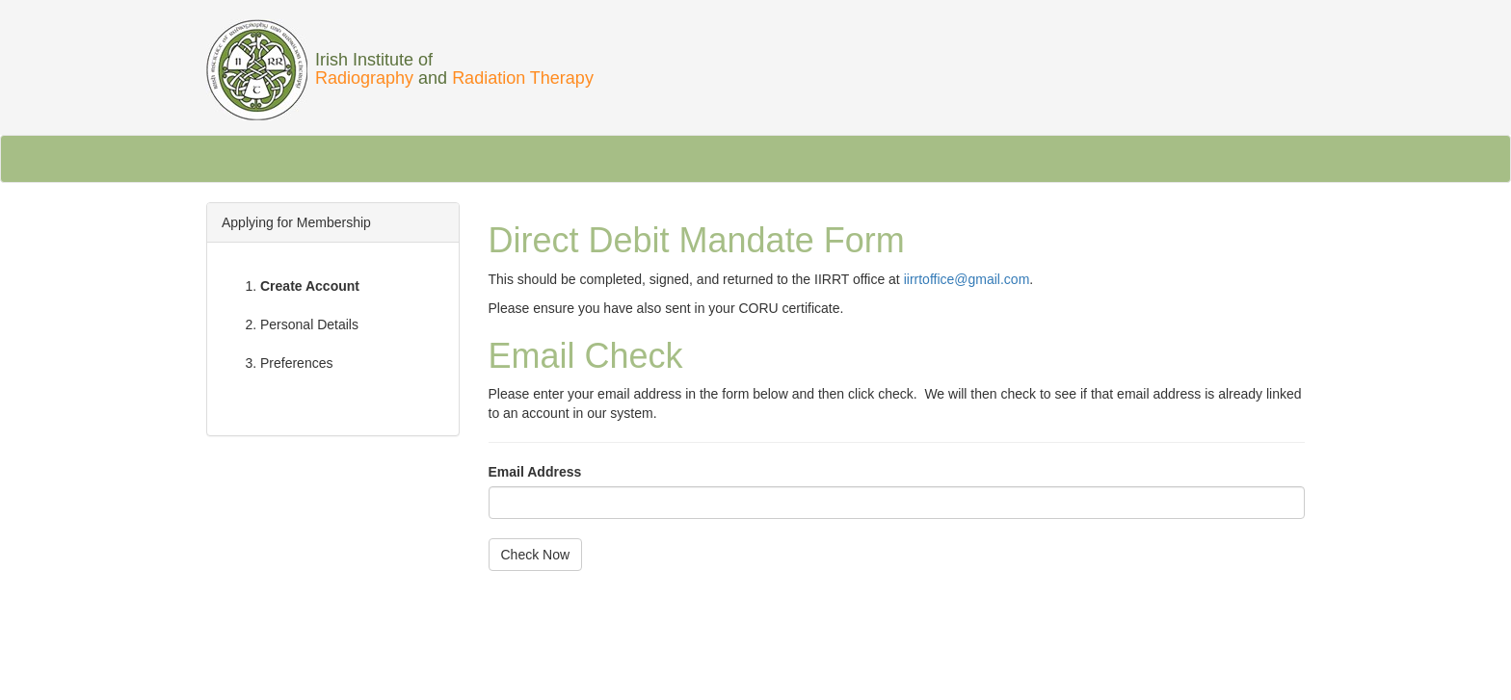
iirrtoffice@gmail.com (967, 279)
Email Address (535, 472)
